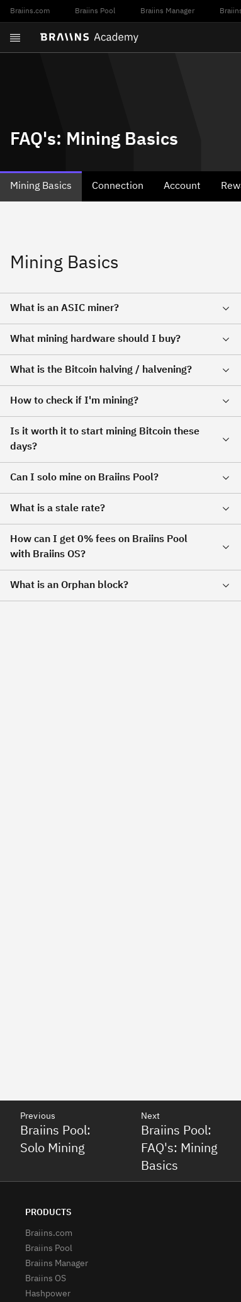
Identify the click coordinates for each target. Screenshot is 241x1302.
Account (182, 186)
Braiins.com (30, 11)
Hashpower (47, 1293)
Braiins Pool (95, 11)
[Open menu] (15, 38)
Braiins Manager (167, 11)
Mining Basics (41, 186)
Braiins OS (45, 1278)
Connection (117, 186)
